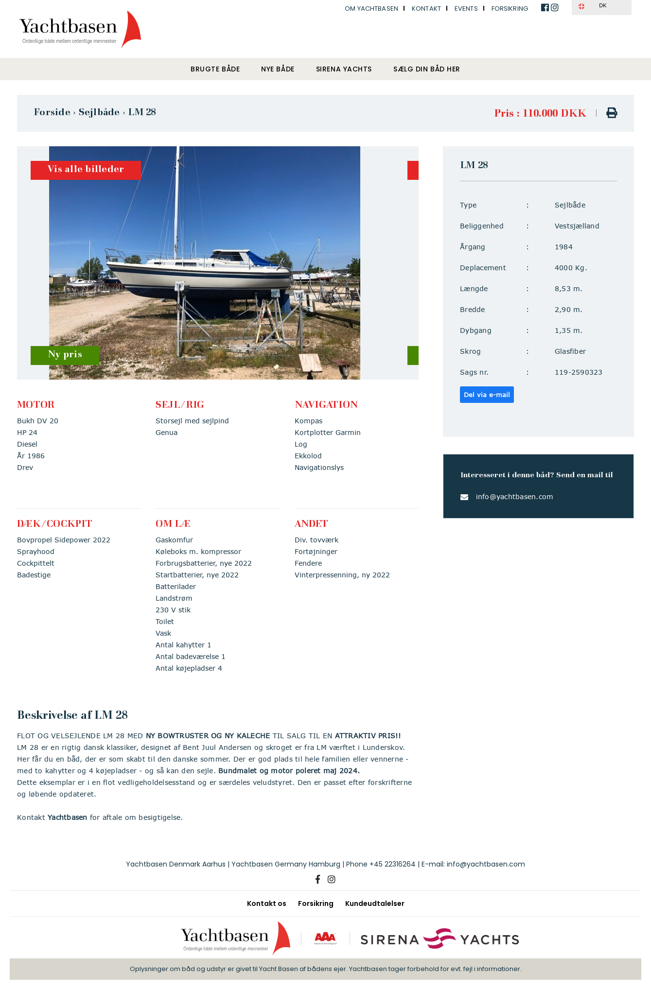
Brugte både (215, 69)
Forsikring (510, 8)
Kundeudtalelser (375, 903)
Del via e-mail (487, 395)
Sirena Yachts (344, 69)
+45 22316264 (392, 864)
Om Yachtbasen (371, 8)
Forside (52, 113)
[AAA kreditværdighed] (325, 938)
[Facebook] (318, 879)
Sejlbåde (99, 113)
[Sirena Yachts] (440, 938)
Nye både (277, 69)
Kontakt (426, 8)
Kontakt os (266, 903)
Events (466, 8)
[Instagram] (331, 879)
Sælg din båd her (426, 69)
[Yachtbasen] (235, 938)
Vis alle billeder (85, 169)
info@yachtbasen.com (515, 496)
